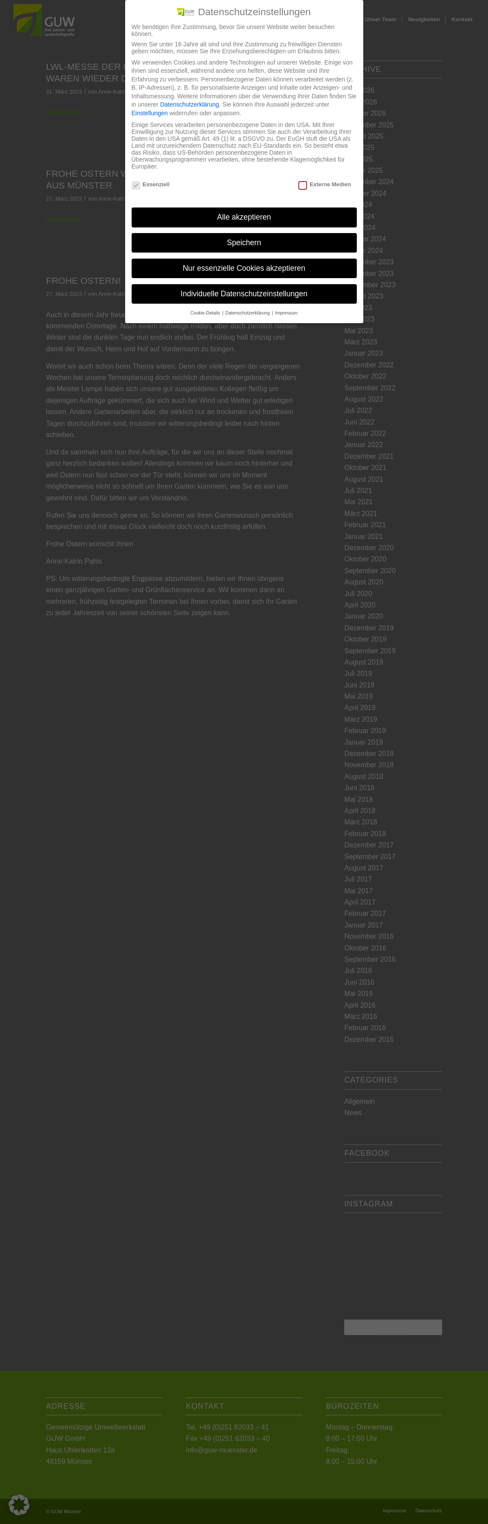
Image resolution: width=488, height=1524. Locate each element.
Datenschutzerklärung (189, 104)
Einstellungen (150, 113)
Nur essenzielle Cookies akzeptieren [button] (244, 268)
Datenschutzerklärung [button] (248, 312)
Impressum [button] (286, 312)
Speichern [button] (244, 242)
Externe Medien (324, 184)
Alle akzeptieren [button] (244, 217)
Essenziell (151, 184)
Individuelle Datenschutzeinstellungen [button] (244, 293)
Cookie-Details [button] (206, 312)
